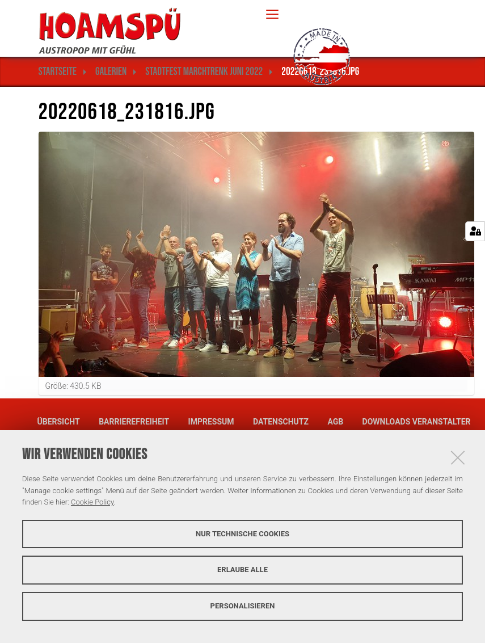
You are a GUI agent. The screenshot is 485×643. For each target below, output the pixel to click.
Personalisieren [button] (242, 606)
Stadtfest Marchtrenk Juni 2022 (204, 71)
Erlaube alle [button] (242, 569)
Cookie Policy (92, 502)
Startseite (58, 71)
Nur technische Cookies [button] (242, 533)
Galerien (110, 71)
